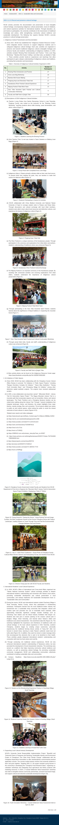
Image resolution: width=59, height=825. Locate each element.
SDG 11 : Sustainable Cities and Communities (31, 13)
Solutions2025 (13, 13)
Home (5, 13)
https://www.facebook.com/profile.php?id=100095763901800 (27, 375)
